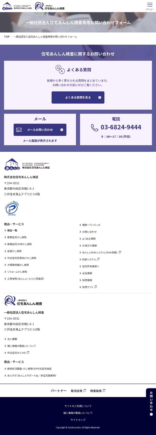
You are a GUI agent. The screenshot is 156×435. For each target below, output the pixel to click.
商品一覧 (12, 230)
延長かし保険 (14, 251)
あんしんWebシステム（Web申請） (100, 252)
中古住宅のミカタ (16, 352)
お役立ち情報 (89, 245)
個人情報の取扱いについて (21, 345)
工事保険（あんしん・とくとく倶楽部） (25, 278)
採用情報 (87, 280)
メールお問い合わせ (40, 130)
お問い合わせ (89, 231)
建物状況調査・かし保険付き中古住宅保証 (29, 368)
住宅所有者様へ (90, 266)
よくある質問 (88, 238)
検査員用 (96, 391)
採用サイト (87, 287)
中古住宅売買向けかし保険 (21, 258)
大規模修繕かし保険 (18, 264)
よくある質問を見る (78, 97)
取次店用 (76, 391)
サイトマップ (78, 419)
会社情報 (87, 273)
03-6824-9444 (121, 127)
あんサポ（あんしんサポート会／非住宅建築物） (31, 375)
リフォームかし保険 (17, 271)
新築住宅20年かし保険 (19, 244)
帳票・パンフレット (91, 224)
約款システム (89, 259)
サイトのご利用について (78, 406)
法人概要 (12, 339)
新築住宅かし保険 (16, 237)
